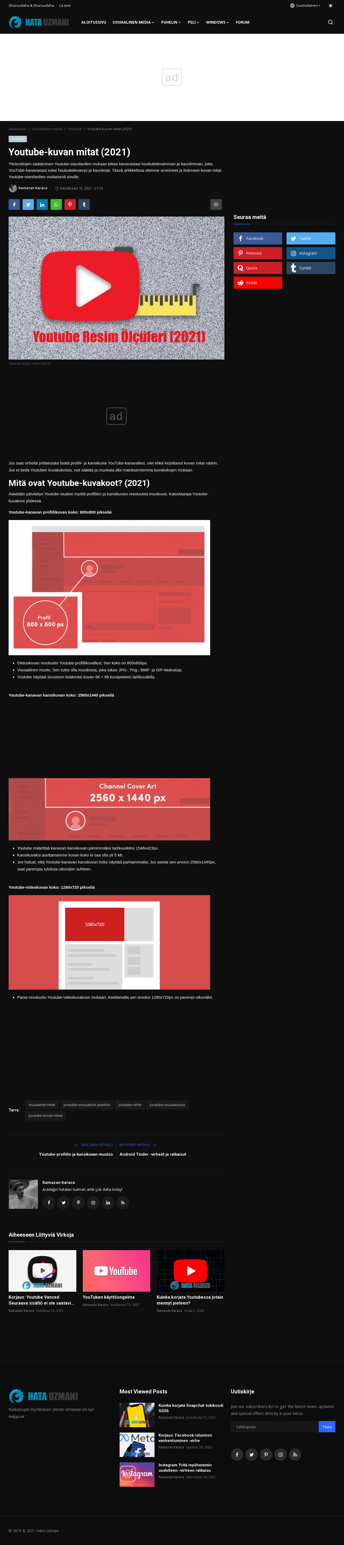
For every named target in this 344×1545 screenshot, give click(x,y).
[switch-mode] (330, 5)
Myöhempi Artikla (138, 1145)
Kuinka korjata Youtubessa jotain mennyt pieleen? (190, 1300)
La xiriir (65, 5)
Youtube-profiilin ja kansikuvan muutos (76, 1154)
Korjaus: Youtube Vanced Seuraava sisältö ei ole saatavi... (41, 1300)
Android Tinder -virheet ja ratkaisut (153, 1154)
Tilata (327, 1426)
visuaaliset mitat (41, 1104)
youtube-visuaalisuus (167, 1104)
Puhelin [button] (171, 22)
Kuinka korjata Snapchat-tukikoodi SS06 (191, 1408)
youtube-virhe (129, 1104)
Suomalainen (304, 5)
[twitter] (251, 1454)
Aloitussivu (93, 22)
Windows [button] (218, 22)
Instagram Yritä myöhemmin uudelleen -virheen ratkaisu (185, 1468)
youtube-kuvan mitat (45, 1115)
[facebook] (237, 1454)
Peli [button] (194, 22)
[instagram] (280, 1454)
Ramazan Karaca (58, 1182)
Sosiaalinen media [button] (134, 22)
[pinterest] (266, 1454)
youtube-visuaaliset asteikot (86, 1104)
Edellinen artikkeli (93, 1145)
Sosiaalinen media (47, 128)
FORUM (242, 22)
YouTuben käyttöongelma (109, 1297)
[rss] (295, 1454)
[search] (330, 22)
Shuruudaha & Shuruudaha (31, 5)
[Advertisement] (116, 736)
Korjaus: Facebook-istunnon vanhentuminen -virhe (185, 1438)
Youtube (75, 128)
